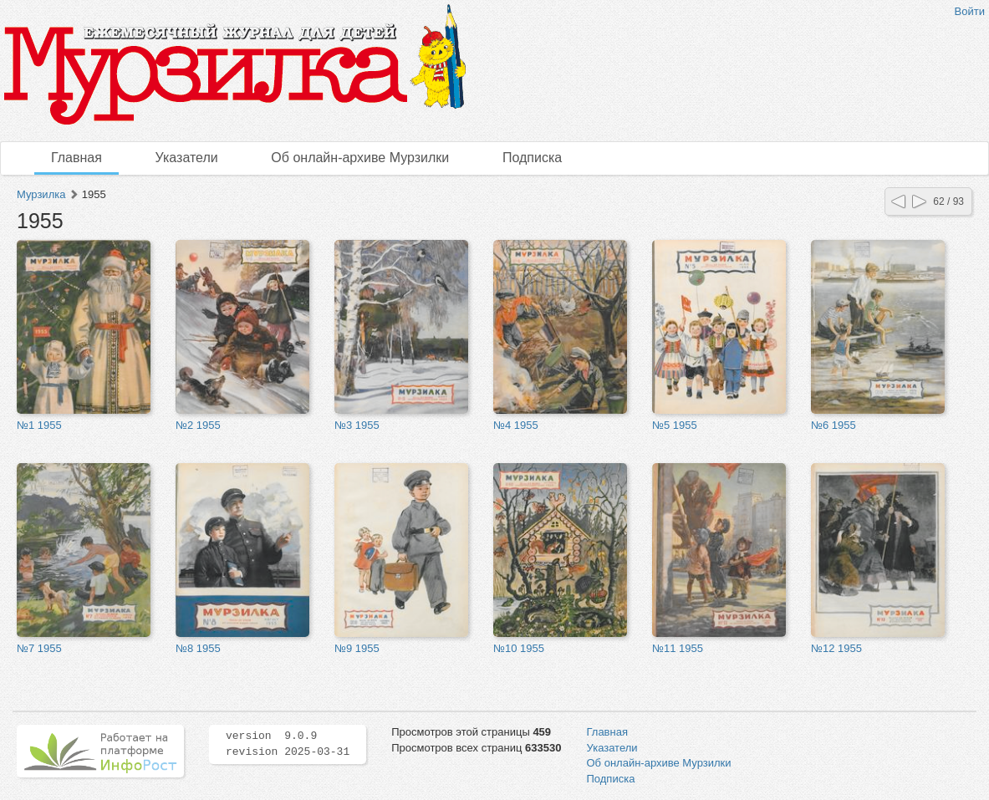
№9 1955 (357, 648)
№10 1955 (518, 648)
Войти (970, 11)
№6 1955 (833, 425)
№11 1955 (677, 648)
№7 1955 (39, 648)
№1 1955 (39, 425)
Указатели (186, 157)
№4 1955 (515, 425)
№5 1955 (674, 425)
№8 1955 (198, 648)
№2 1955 (198, 425)
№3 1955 (357, 425)
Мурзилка (41, 194)
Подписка (532, 157)
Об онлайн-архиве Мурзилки (360, 157)
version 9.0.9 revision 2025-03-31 (287, 744)
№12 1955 (836, 648)
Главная (76, 157)
